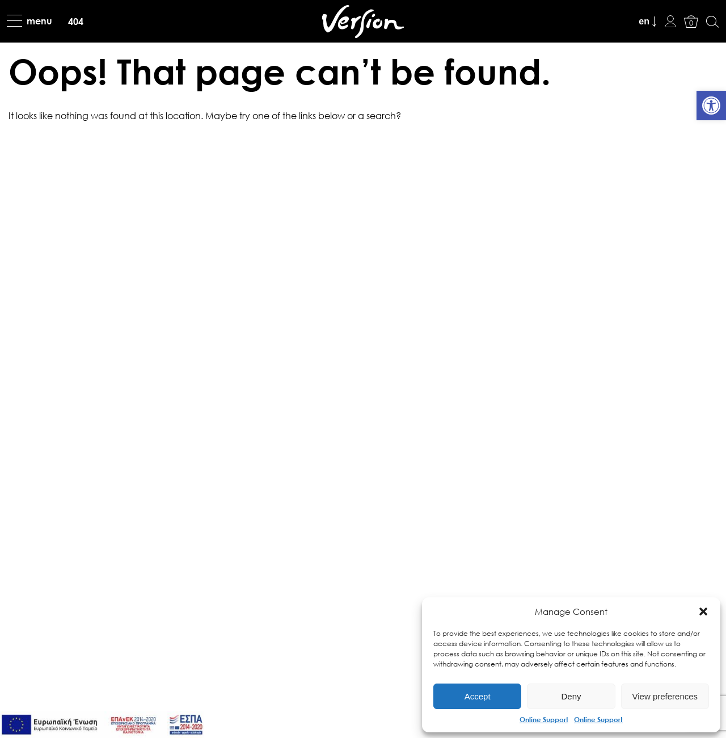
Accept (478, 696)
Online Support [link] (544, 719)
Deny (571, 696)
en (644, 21)
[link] (711, 105)
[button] (703, 611)
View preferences (665, 696)
